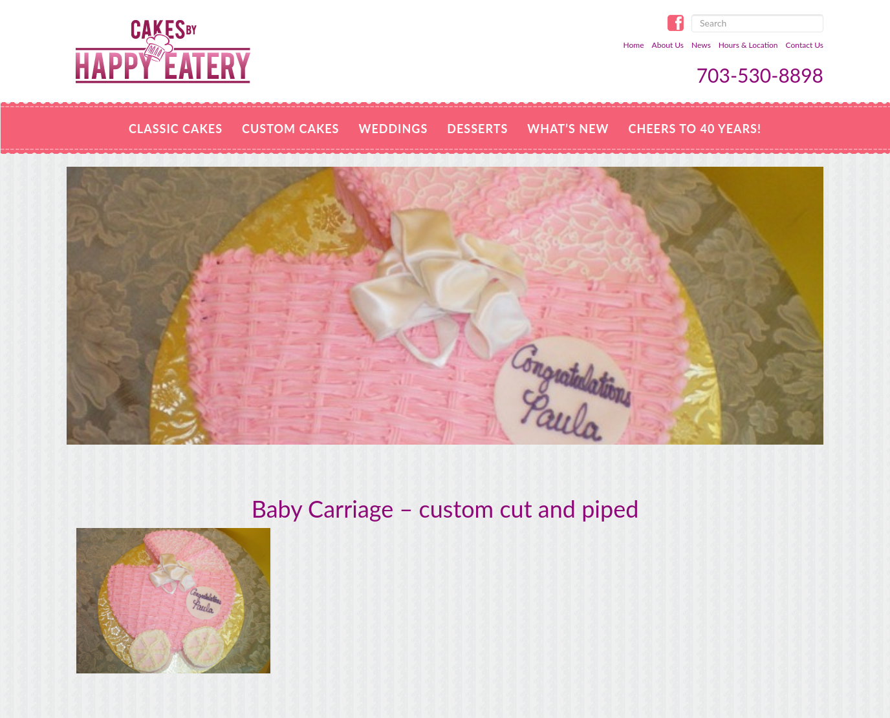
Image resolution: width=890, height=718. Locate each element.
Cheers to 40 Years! (694, 128)
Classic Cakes (175, 128)
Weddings (393, 128)
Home (634, 45)
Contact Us (804, 45)
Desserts (477, 128)
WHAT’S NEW (568, 128)
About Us (668, 45)
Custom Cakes (290, 128)
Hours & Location (748, 45)
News (701, 45)
